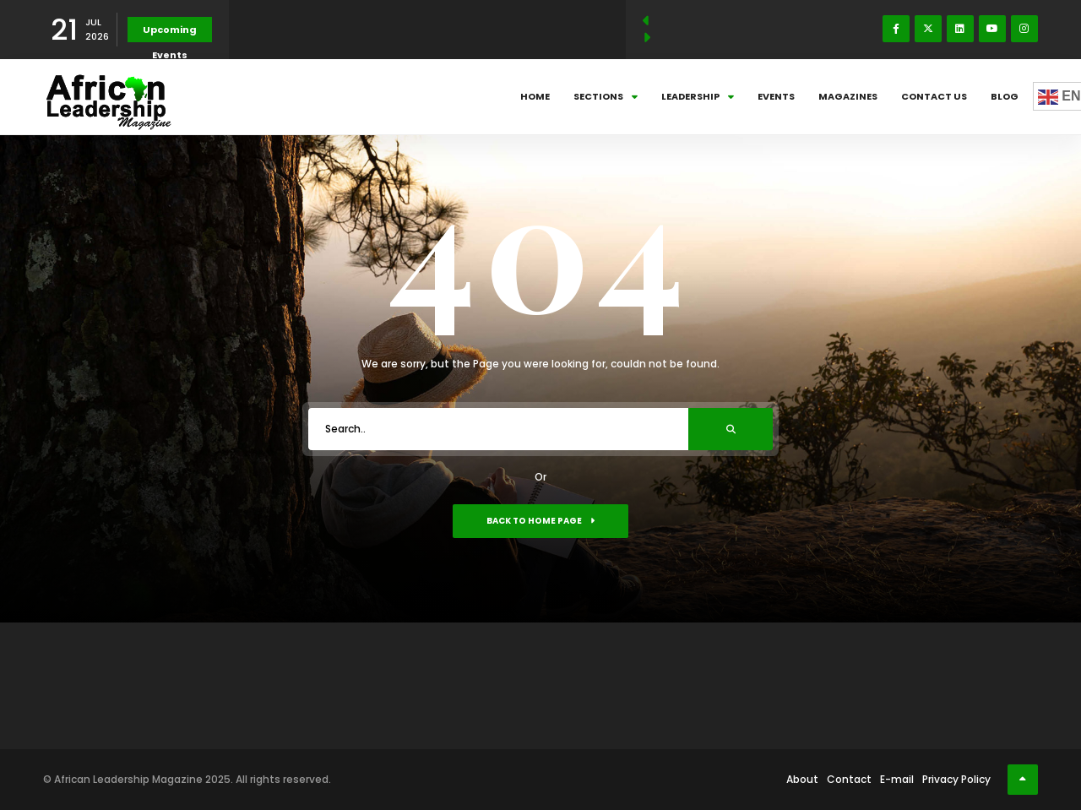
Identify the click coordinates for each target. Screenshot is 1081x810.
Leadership (697, 96)
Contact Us (934, 96)
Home (535, 96)
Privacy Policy (956, 779)
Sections (605, 96)
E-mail (897, 779)
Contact (849, 779)
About (802, 779)
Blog (1005, 96)
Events (776, 96)
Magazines (847, 96)
